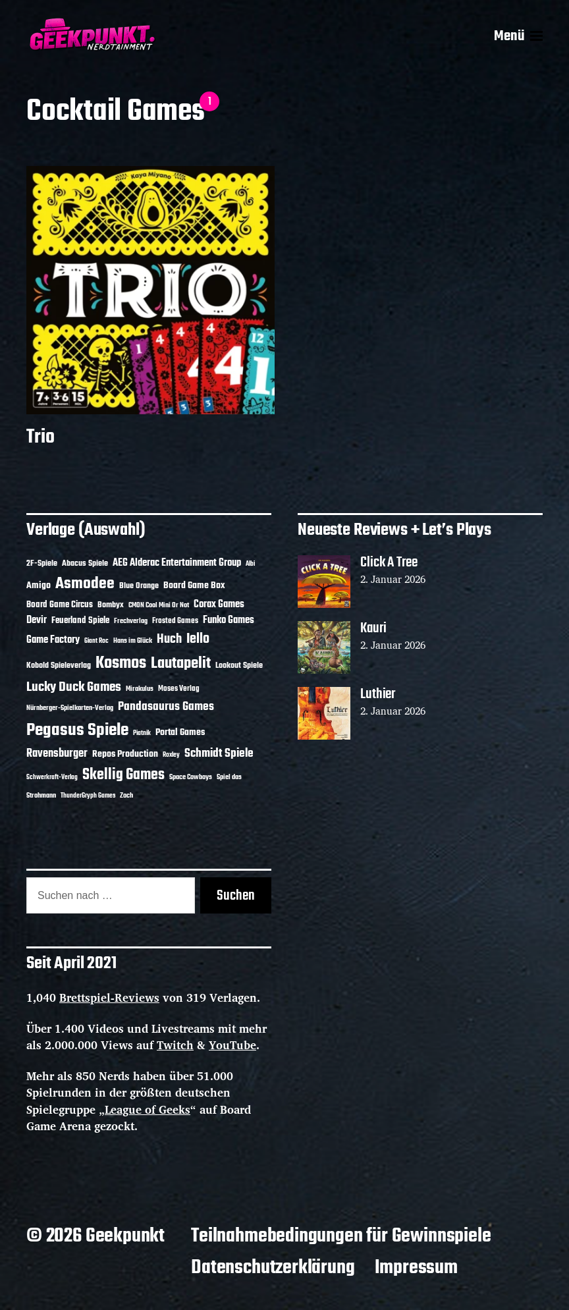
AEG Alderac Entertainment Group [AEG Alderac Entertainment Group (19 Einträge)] (177, 563)
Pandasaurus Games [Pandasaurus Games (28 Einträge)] (166, 707)
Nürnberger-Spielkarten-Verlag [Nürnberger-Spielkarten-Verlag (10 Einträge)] (69, 708)
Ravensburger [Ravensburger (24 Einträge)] (57, 754)
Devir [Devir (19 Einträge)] (36, 620)
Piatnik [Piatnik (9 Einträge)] (142, 733)
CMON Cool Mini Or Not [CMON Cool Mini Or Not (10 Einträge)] (158, 605)
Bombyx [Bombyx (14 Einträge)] (110, 605)
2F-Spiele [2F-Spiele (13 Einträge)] (41, 563)
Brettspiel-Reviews (109, 997)
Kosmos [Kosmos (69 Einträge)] (120, 663)
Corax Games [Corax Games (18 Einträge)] (219, 605)
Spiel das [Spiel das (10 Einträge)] (229, 777)
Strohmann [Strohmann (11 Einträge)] (41, 796)
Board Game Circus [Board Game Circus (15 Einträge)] (59, 605)
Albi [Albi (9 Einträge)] (250, 564)
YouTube (232, 1045)
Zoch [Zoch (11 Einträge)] (126, 796)
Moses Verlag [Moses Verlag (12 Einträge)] (179, 689)
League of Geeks (147, 1109)
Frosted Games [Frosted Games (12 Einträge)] (175, 621)
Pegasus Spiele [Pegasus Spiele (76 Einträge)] (77, 730)
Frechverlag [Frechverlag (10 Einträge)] (131, 621)
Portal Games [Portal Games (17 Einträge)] (180, 732)
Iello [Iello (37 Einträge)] (197, 639)
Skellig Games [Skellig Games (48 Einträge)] (123, 775)
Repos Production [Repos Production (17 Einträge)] (125, 754)
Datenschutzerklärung (272, 1268)
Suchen (236, 896)
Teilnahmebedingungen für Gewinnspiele (341, 1236)
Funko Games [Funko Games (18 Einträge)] (228, 620)
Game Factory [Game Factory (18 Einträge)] (53, 640)
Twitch (175, 1045)
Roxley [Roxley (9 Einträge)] (171, 755)
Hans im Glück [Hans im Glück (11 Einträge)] (132, 641)
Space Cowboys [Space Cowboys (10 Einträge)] (190, 777)
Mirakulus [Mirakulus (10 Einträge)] (139, 689)
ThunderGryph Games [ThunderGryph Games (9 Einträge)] (88, 796)
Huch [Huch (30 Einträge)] (169, 639)
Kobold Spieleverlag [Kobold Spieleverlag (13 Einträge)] (58, 665)
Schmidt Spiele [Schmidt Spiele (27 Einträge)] (219, 753)
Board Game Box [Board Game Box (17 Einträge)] (194, 585)
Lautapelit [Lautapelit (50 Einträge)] (181, 664)
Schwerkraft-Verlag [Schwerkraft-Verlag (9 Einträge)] (52, 777)
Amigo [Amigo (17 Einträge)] (38, 585)
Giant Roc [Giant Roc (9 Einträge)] (96, 641)
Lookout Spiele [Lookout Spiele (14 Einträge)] (239, 665)
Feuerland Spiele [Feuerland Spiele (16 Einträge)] (80, 620)
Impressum (416, 1268)
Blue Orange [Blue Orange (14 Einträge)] (139, 586)
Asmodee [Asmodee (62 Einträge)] (85, 584)
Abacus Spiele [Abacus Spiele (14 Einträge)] (85, 563)
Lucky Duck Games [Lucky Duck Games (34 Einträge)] (73, 687)
